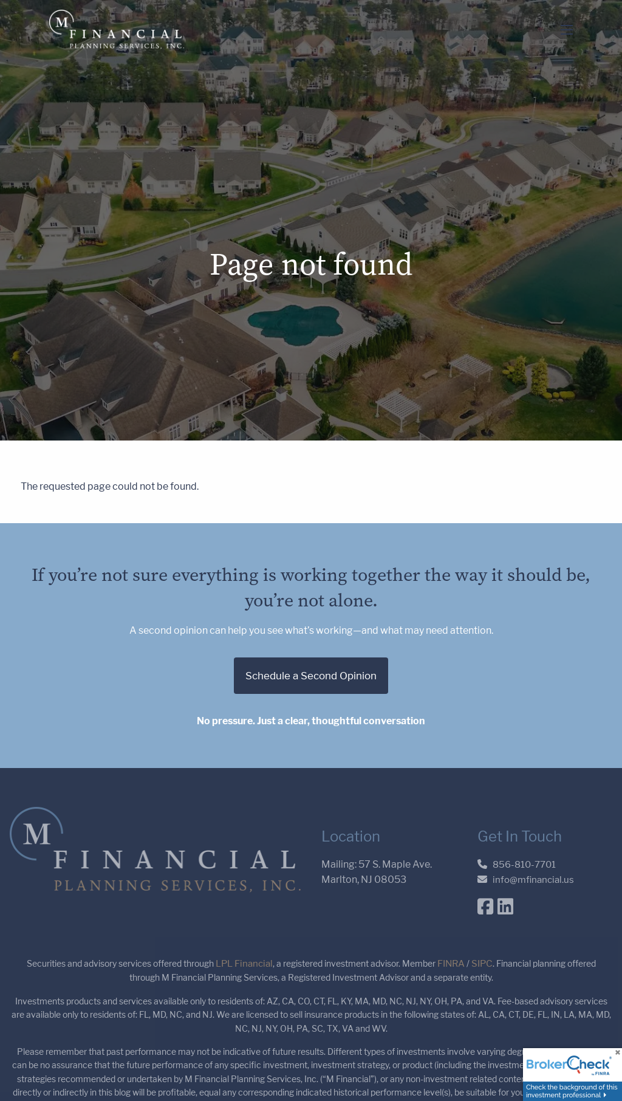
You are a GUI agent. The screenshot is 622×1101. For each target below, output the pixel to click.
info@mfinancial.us (533, 879)
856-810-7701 (524, 864)
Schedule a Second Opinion (311, 676)
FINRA (451, 964)
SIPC (482, 964)
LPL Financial (244, 964)
